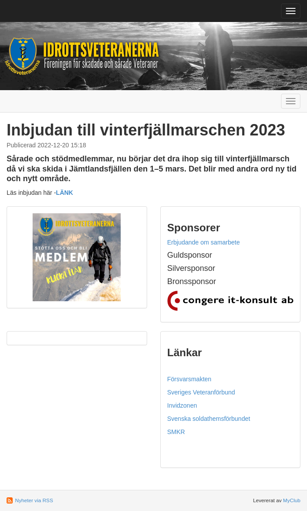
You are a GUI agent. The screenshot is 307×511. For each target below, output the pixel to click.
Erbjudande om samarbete (203, 242)
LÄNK (64, 192)
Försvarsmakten (189, 379)
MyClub (291, 500)
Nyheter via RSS (34, 500)
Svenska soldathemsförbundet (208, 418)
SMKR (176, 431)
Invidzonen (182, 405)
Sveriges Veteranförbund (201, 392)
